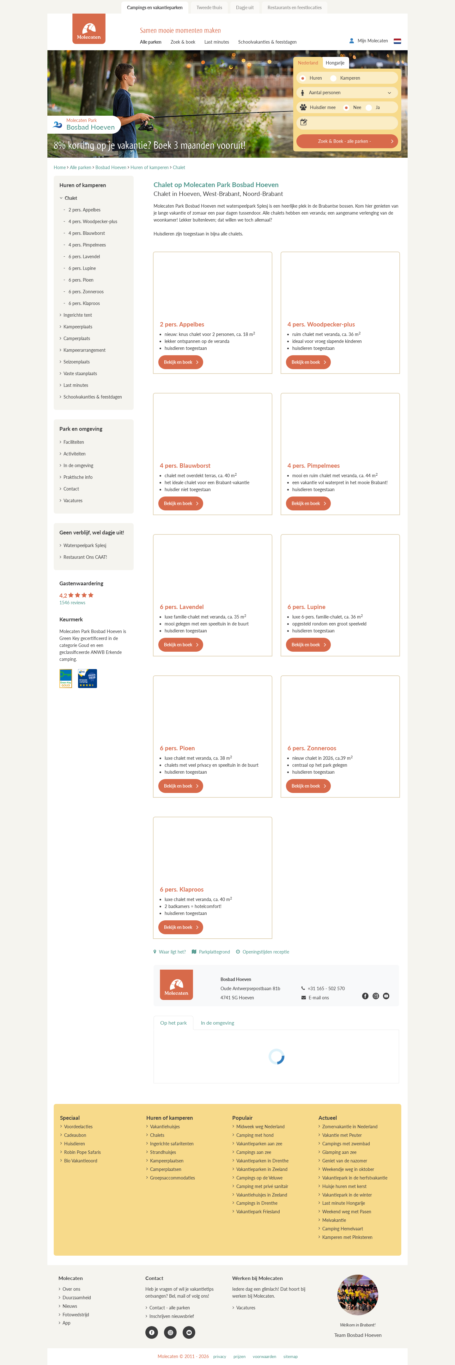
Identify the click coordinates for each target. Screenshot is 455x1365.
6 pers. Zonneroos (312, 748)
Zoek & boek (183, 42)
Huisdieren (74, 1143)
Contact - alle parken (169, 1307)
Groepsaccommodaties (172, 1177)
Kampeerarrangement (85, 350)
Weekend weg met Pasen (346, 1211)
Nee (357, 107)
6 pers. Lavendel (182, 606)
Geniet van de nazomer (344, 1160)
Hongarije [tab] (335, 62)
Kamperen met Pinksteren (347, 1237)
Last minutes (216, 42)
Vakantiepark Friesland (258, 1211)
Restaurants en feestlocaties (295, 7)
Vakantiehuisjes (165, 1126)
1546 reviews (72, 602)
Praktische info (78, 477)
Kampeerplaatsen (167, 1160)
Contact (71, 488)
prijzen (240, 1356)
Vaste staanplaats (80, 373)
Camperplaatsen (165, 1169)
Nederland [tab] (308, 62)
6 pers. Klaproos (181, 889)
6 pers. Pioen (177, 748)
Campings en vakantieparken (155, 7)
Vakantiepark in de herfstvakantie (354, 1177)
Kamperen (348, 78)
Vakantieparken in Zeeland (262, 1169)
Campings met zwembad (346, 1143)
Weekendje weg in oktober (348, 1169)
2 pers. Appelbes (182, 324)
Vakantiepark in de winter (347, 1194)
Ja (378, 107)
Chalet (71, 198)
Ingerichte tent (78, 315)
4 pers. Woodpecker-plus (321, 324)
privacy (219, 1356)
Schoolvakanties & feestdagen (267, 42)
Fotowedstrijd (76, 1314)
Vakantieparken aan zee (259, 1143)
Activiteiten (75, 453)
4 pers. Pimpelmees (314, 465)
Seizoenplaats (77, 361)
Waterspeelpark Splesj (85, 545)
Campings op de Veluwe (259, 1177)
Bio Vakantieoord (80, 1160)
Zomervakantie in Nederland (350, 1126)
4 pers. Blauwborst (185, 465)
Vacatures (73, 500)
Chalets (157, 1135)
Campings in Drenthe (256, 1203)
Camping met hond (255, 1135)
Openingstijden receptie (262, 951)
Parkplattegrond (211, 951)
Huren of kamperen (82, 185)
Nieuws (70, 1306)
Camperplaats (77, 338)
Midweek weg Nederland (260, 1126)
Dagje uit (245, 7)
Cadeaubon (75, 1135)
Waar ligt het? (170, 951)
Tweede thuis (209, 7)
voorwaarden (264, 1356)
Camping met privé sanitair (262, 1186)
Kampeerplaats (78, 326)
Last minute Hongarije (343, 1203)
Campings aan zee (253, 1152)
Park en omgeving (80, 428)
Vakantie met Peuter (342, 1135)
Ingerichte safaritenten (172, 1143)
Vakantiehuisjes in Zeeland (261, 1194)
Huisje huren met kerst (344, 1186)
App (66, 1322)
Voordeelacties (78, 1126)
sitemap (290, 1356)
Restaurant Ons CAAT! (85, 557)
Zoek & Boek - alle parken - (344, 141)
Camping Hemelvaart (342, 1228)
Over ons (71, 1289)
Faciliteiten (74, 442)
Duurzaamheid (77, 1297)
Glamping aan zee (339, 1152)
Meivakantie (334, 1220)
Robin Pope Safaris (82, 1152)
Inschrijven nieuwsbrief (171, 1316)
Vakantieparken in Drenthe (262, 1160)
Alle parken (150, 42)
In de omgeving (78, 465)
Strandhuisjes (163, 1152)
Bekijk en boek (178, 362)
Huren (316, 78)
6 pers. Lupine (306, 606)
